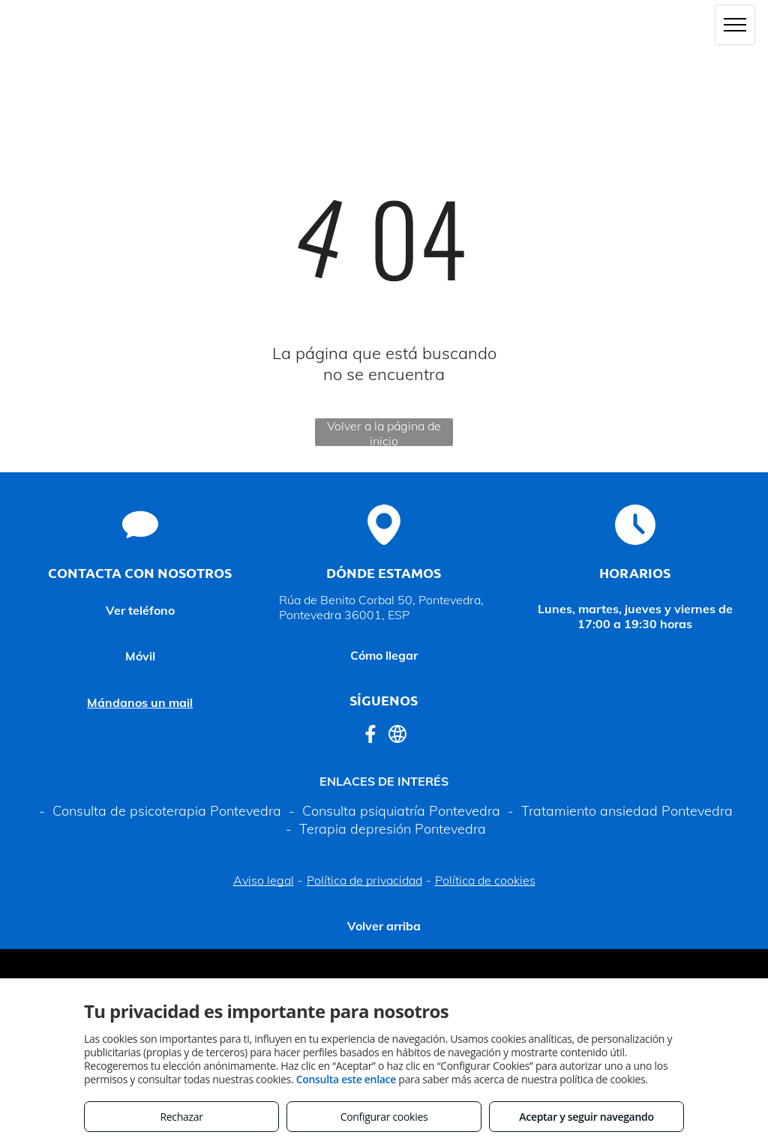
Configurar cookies (384, 1117)
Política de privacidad (364, 880)
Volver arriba (384, 925)
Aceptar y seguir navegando (586, 1117)
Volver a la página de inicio (384, 432)
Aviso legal (263, 880)
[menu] (735, 24)
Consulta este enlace (346, 1079)
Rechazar (181, 1117)
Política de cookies (485, 880)
